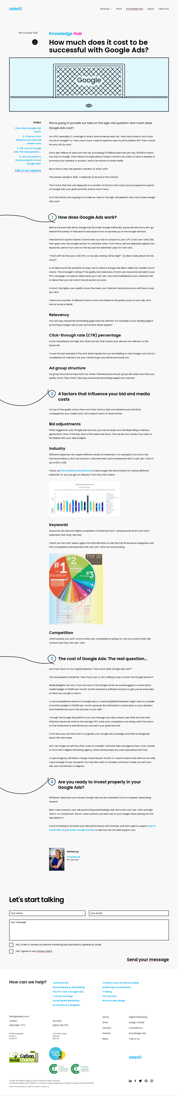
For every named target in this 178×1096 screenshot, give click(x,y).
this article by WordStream (76, 470)
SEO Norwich (109, 996)
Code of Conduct (33, 1086)
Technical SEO (61, 982)
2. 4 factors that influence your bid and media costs (28, 140)
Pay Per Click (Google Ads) (68, 991)
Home (105, 1017)
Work (119, 8)
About (150, 8)
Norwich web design (113, 1000)
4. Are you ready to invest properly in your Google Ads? (28, 160)
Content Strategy (63, 996)
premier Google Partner (80, 830)
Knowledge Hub (134, 8)
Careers (106, 1027)
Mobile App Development (116, 987)
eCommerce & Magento (66, 1005)
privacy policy (44, 951)
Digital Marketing (138, 1017)
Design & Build (136, 1022)
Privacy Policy (20, 1086)
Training (107, 991)
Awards (106, 1033)
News (105, 1038)
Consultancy (136, 1027)
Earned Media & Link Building (69, 987)
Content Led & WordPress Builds (120, 982)
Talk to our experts (27, 170)
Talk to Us (163, 8)
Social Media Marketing (66, 1000)
